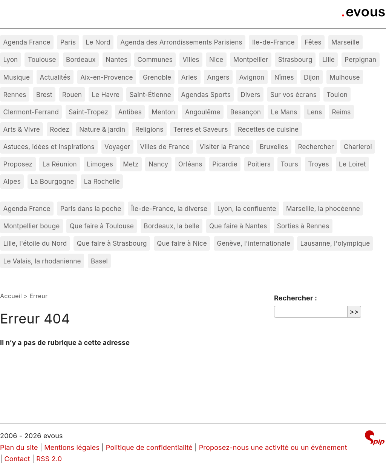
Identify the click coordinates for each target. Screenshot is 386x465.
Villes (190, 59)
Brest (44, 95)
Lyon (10, 59)
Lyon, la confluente (247, 208)
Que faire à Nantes (238, 226)
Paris (68, 42)
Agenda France (27, 42)
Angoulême (202, 112)
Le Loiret (352, 164)
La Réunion (60, 164)
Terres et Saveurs (200, 129)
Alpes (12, 181)
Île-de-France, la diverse (169, 208)
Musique (16, 77)
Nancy (158, 164)
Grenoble (157, 77)
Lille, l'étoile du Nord (35, 243)
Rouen (72, 95)
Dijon (312, 77)
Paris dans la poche (90, 208)
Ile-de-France (273, 42)
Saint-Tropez (88, 112)
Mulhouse (344, 77)
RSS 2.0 (49, 459)
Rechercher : (295, 298)
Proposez (18, 164)
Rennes (14, 95)
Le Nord (98, 42)
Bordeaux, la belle (171, 226)
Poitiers (259, 164)
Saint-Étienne (150, 95)
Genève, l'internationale (253, 243)
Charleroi (358, 147)
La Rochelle (102, 181)
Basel (99, 261)
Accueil (11, 296)
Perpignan (360, 59)
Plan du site (19, 447)
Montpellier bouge (31, 226)
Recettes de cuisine (268, 129)
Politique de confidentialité (149, 447)
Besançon (245, 112)
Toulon (337, 95)
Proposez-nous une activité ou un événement (273, 447)
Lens (314, 112)
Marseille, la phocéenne (323, 208)
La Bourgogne (52, 181)
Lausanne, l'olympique (335, 243)
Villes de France (165, 147)
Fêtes (313, 42)
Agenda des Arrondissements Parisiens (181, 42)
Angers (218, 77)
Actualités (55, 77)
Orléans (190, 164)
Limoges (100, 164)
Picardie (224, 164)
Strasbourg (295, 59)
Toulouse (42, 59)
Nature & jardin (102, 129)
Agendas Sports (206, 95)
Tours (289, 164)
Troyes (318, 164)
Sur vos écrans (293, 95)
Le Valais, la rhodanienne (42, 261)
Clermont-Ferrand (31, 112)
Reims (341, 112)
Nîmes (284, 77)
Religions (149, 129)
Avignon (252, 77)
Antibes (130, 112)
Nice (216, 59)
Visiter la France (224, 147)
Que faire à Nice (182, 243)
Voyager (117, 147)
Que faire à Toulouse (102, 226)
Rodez (59, 129)
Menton (163, 112)
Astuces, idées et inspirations (49, 147)
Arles (189, 77)
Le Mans (284, 112)
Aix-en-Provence (106, 77)
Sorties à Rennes (303, 226)
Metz (130, 164)
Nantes (116, 59)
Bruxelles (274, 147)
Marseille (345, 42)
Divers (250, 95)
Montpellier (250, 59)
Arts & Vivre (21, 129)
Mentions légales (72, 447)
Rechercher (316, 147)
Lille (328, 59)
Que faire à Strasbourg (112, 243)
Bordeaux (81, 59)
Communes (155, 59)
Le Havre (106, 95)
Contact (17, 459)
